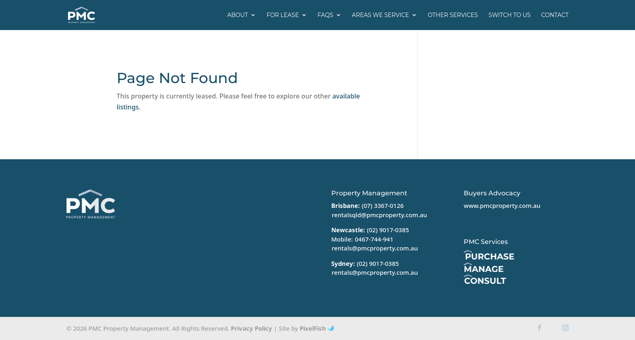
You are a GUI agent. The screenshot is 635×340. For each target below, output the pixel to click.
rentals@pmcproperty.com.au (375, 248)
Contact (555, 15)
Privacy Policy (251, 328)
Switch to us (509, 15)
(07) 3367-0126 (383, 205)
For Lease (282, 15)
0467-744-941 (374, 239)
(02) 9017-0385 (388, 230)
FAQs (325, 15)
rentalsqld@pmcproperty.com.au (379, 215)
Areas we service (380, 15)
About (237, 15)
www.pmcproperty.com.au (502, 205)
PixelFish (317, 328)
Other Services (453, 15)
